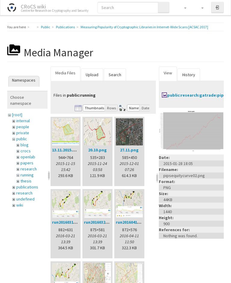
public (21, 139)
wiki (19, 205)
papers (26, 163)
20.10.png (97, 150)
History (188, 74)
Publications (65, 27)
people (22, 126)
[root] (17, 114)
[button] (182, 7)
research (28, 169)
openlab (27, 157)
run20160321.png (100, 222)
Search (115, 74)
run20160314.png (68, 222)
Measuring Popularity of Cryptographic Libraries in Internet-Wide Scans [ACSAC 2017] (144, 27)
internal (23, 120)
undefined (25, 199)
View (168, 73)
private (22, 132)
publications (27, 187)
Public (45, 27)
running (27, 175)
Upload (92, 74)
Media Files (65, 73)
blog (24, 145)
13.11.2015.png (66, 150)
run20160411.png (132, 222)
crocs (25, 151)
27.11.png (129, 150)
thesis (26, 181)
